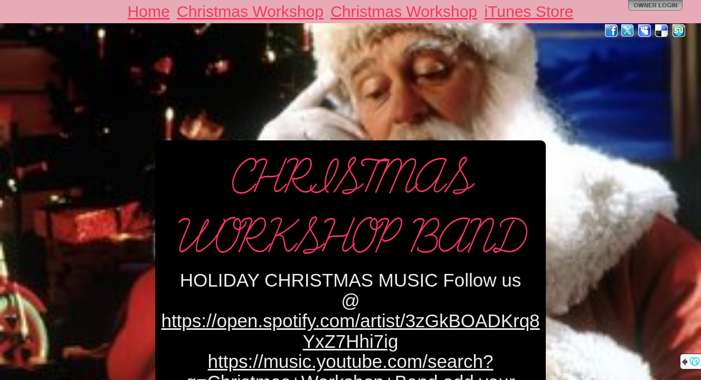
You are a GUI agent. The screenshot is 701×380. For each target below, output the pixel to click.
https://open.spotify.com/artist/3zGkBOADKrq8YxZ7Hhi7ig (350, 331)
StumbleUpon (678, 30)
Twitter (628, 30)
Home (149, 11)
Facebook (611, 30)
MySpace (645, 30)
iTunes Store (528, 11)
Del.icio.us (662, 30)
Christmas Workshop (250, 11)
